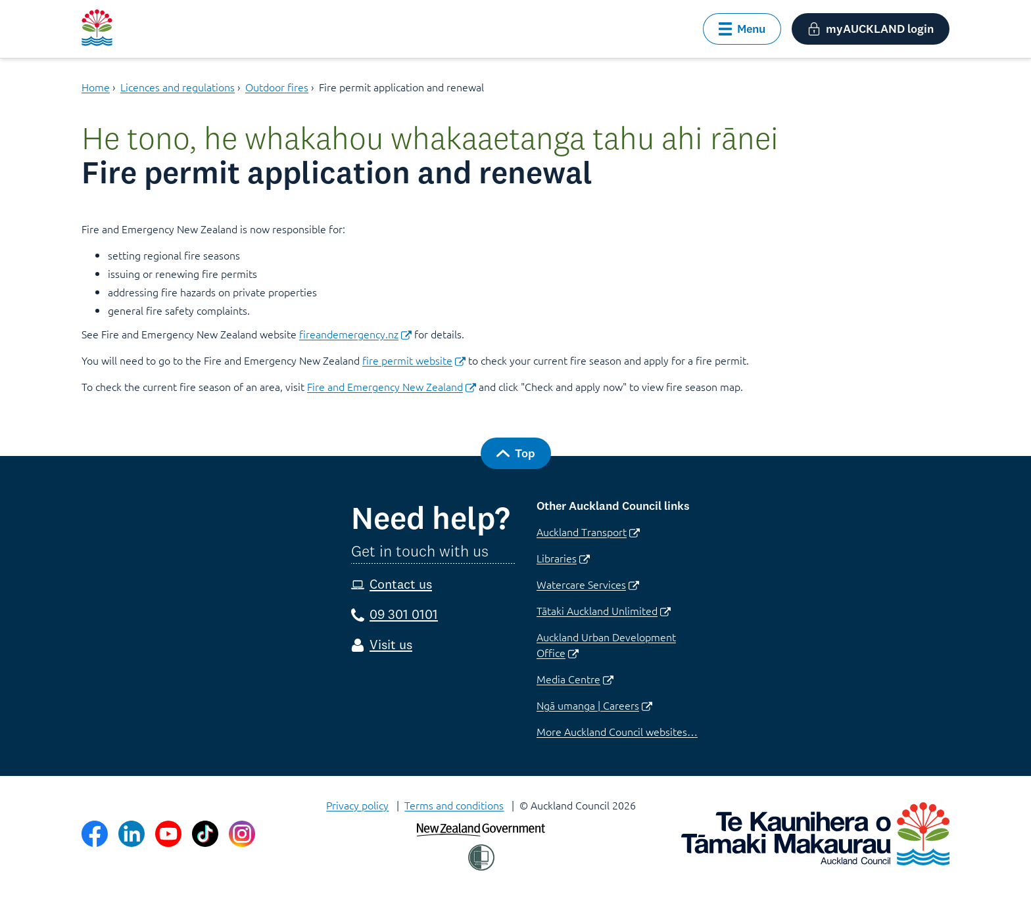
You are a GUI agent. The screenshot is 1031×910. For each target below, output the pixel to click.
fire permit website (414, 360)
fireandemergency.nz (355, 334)
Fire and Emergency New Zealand (391, 386)
